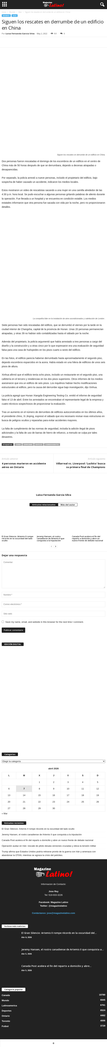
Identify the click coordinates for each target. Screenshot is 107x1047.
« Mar (4, 813)
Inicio (4, 12)
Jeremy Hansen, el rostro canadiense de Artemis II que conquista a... (62, 949)
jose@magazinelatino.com (61, 913)
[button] (101, 4)
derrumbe (28, 444)
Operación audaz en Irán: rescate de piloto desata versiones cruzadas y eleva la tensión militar (49, 846)
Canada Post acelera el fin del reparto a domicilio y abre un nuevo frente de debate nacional (87, 538)
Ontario (6, 1016)
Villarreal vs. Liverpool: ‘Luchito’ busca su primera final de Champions (80, 465)
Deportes (6, 1010)
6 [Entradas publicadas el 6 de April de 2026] (8, 788)
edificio (38, 444)
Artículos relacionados (43, 504)
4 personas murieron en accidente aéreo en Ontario (24, 465)
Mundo (12, 12)
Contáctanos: (39, 913)
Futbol (5, 1026)
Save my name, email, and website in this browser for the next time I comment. (44, 622)
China (18, 444)
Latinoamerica (9, 1005)
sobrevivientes (52, 444)
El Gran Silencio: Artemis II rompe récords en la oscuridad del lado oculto (17, 538)
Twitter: (44, 906)
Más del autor (68, 504)
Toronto (6, 1021)
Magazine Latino (59, 902)
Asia (20, 12)
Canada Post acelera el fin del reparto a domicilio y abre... (56, 966)
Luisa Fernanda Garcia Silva (20, 33)
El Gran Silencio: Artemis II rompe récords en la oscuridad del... (59, 933)
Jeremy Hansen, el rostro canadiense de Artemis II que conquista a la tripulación (50, 538)
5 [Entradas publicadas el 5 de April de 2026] (97, 782)
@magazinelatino (58, 906)
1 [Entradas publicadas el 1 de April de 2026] (39, 782)
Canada (6, 995)
